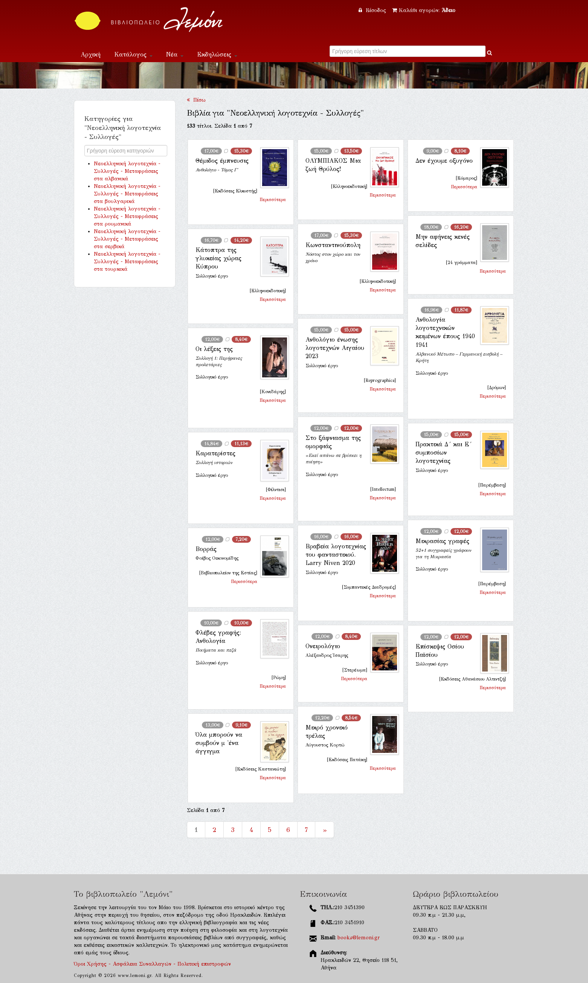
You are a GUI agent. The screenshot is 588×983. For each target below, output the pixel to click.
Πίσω (196, 100)
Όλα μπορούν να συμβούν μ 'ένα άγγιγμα (218, 743)
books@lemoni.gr (359, 937)
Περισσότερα (273, 199)
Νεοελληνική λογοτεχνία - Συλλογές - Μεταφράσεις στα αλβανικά (127, 171)
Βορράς (206, 549)
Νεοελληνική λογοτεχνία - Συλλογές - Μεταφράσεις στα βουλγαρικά (127, 194)
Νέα (174, 54)
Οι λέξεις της (214, 349)
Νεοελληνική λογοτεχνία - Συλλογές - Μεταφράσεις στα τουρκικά (127, 261)
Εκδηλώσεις (217, 54)
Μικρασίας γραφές (442, 541)
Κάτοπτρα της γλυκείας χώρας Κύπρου (218, 258)
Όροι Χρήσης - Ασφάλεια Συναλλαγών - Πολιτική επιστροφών (152, 964)
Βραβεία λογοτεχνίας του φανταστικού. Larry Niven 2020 (335, 555)
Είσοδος (373, 10)
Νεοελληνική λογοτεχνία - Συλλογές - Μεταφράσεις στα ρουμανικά (127, 216)
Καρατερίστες (215, 453)
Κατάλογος (133, 54)
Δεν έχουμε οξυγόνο (444, 160)
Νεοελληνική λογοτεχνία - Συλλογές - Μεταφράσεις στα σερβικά (127, 239)
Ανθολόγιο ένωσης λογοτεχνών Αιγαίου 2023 (334, 348)
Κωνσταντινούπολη (332, 245)
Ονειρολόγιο (322, 646)
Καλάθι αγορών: (423, 10)
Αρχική (91, 54)
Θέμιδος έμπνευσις (222, 160)
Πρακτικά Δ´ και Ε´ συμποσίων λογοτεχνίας (443, 453)
